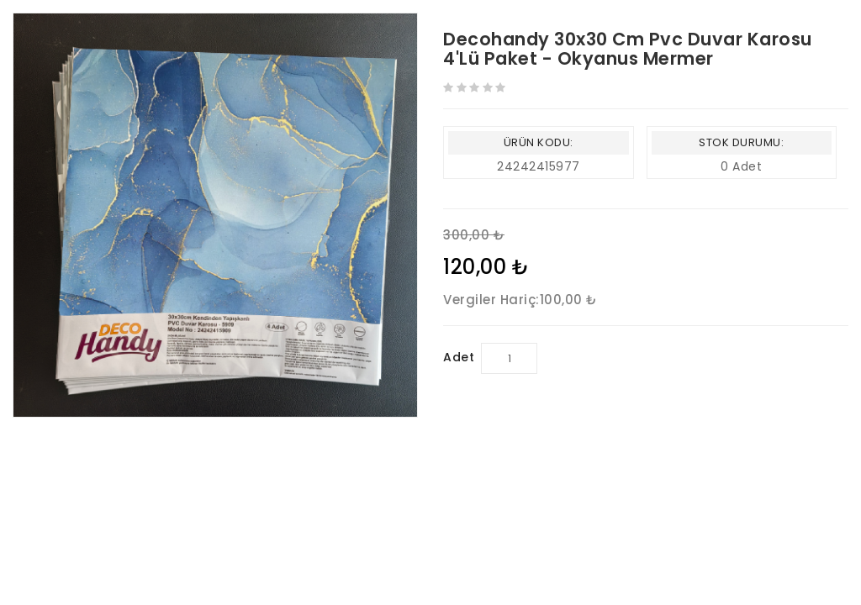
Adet (458, 357)
